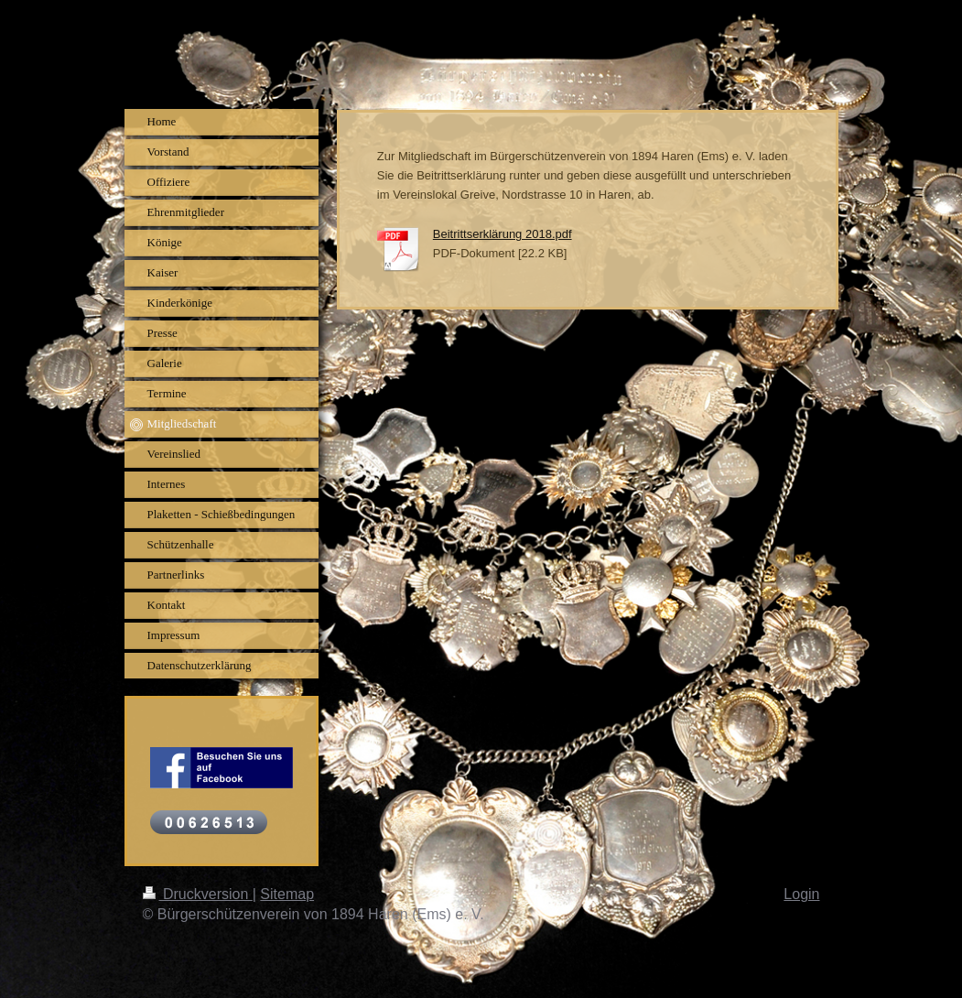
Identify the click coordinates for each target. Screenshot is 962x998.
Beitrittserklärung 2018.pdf (502, 234)
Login (801, 894)
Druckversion (198, 894)
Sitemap (287, 894)
